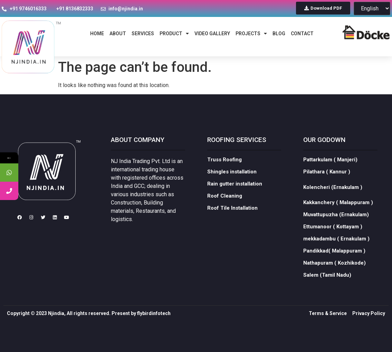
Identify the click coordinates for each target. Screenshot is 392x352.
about (117, 33)
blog (279, 33)
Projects (251, 33)
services (143, 33)
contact (302, 33)
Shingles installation (232, 178)
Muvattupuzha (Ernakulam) (336, 221)
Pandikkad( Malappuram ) (334, 257)
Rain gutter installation (234, 190)
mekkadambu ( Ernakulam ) (336, 245)
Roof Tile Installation (232, 214)
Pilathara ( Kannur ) (326, 178)
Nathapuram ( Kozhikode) (334, 269)
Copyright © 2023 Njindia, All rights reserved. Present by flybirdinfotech (89, 320)
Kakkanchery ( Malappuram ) (338, 209)
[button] (323, 8)
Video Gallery (212, 33)
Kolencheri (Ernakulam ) (332, 194)
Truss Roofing (224, 166)
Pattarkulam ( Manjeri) (330, 166)
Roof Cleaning (224, 202)
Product (174, 33)
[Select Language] (372, 8)
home (97, 33)
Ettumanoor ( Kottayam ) (332, 233)
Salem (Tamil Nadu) (327, 281)
